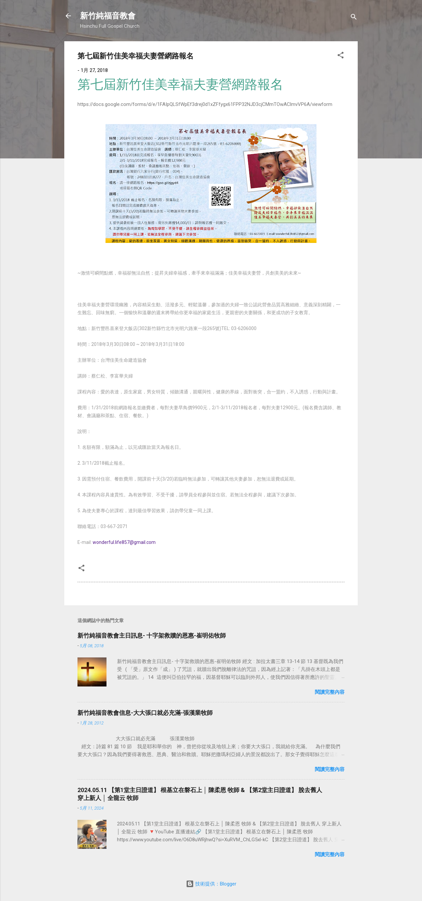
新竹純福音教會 (108, 15)
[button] (341, 56)
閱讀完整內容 (330, 692)
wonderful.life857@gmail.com (124, 542)
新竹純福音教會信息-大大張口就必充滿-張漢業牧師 (145, 712)
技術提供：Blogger (211, 884)
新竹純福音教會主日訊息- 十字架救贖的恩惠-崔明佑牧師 (151, 635)
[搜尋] (354, 18)
